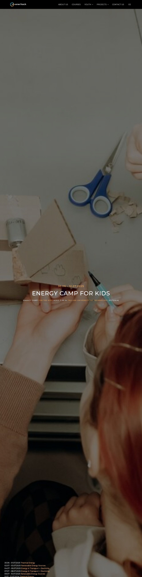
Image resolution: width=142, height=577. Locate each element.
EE (129, 4)
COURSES (76, 4)
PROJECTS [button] (102, 4)
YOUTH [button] (88, 4)
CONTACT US (118, 4)
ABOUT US (63, 4)
